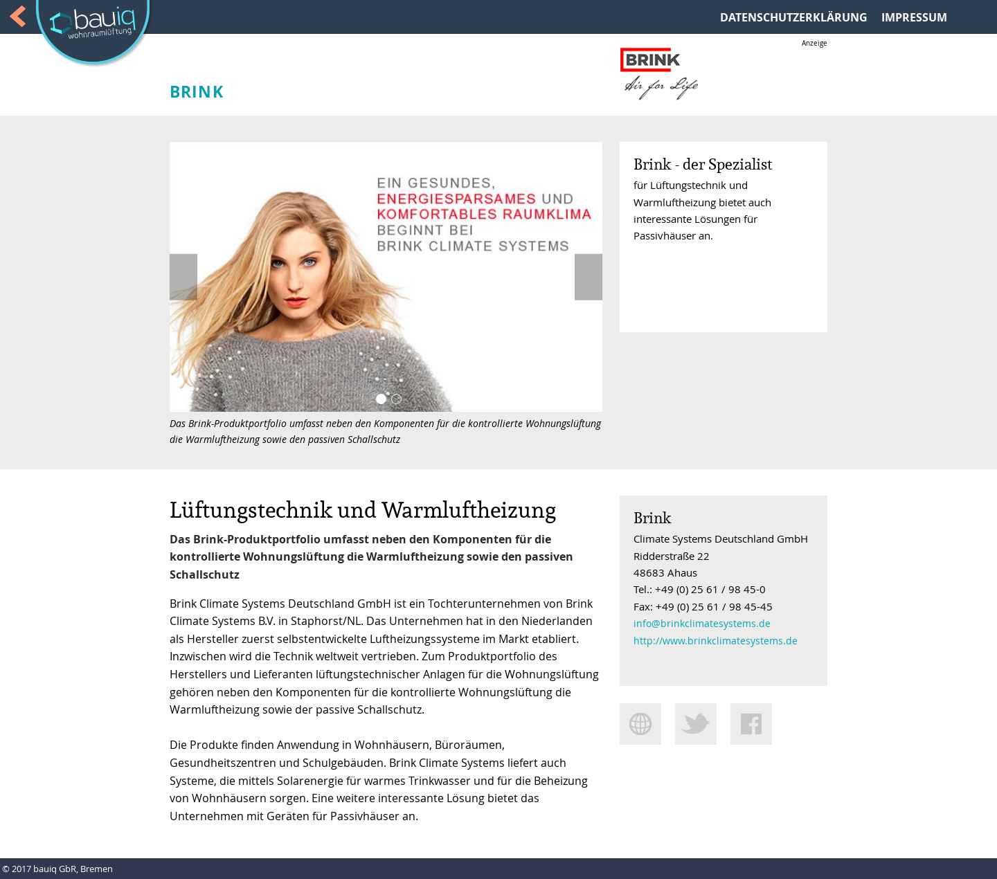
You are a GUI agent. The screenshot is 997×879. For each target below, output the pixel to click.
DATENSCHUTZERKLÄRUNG (794, 17)
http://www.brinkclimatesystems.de (716, 640)
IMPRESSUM (914, 17)
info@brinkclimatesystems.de (702, 623)
